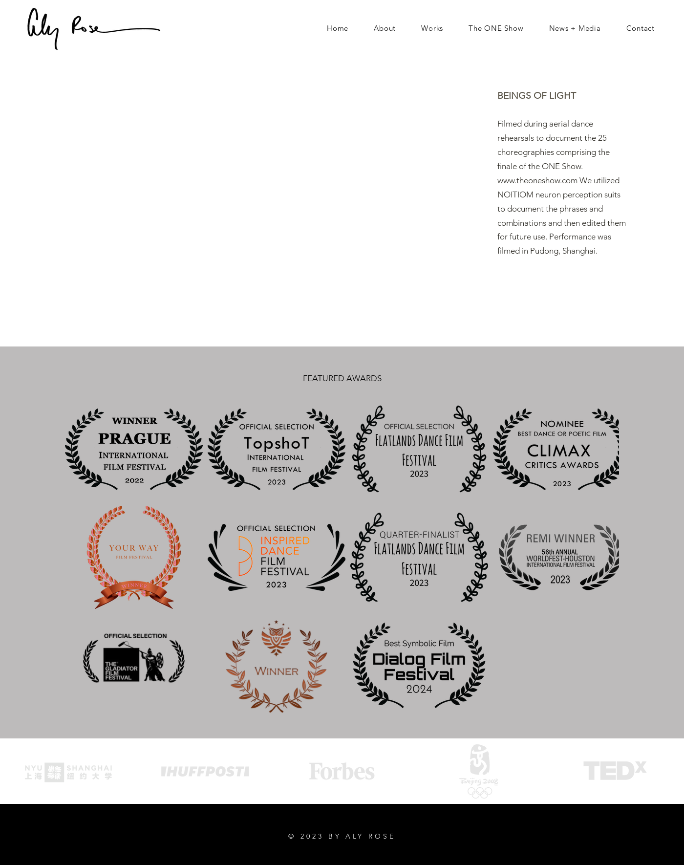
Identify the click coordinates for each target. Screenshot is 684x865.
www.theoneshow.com (537, 180)
